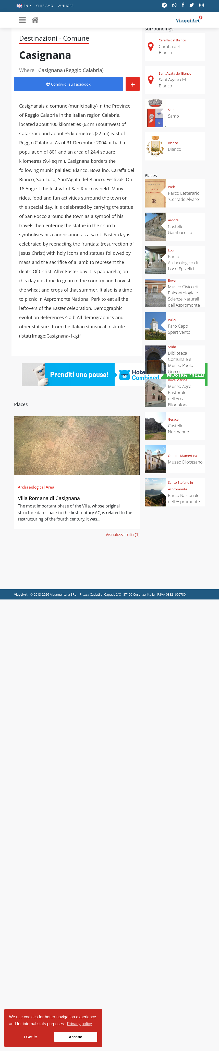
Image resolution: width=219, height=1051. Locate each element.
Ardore (173, 220)
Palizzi (172, 319)
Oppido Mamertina (182, 455)
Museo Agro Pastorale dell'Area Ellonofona (179, 395)
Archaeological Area (36, 487)
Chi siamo (44, 5)
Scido (172, 346)
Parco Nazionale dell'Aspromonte (184, 498)
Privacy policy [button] (79, 1024)
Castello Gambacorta (180, 229)
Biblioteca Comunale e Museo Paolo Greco (180, 362)
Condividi (68, 84)
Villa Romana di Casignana (49, 498)
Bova (172, 280)
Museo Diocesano (185, 462)
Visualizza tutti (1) (123, 534)
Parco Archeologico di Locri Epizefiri (183, 262)
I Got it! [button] (30, 1037)
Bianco (173, 143)
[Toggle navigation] (22, 20)
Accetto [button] (75, 1037)
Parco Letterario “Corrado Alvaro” (184, 196)
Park (171, 186)
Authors (65, 5)
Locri (171, 250)
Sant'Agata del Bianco (175, 73)
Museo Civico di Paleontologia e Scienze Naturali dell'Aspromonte (184, 296)
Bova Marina (177, 380)
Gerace (173, 419)
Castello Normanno (178, 429)
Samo (172, 109)
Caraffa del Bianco (172, 40)
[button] (24, 6)
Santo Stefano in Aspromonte (180, 485)
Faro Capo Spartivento (179, 329)
